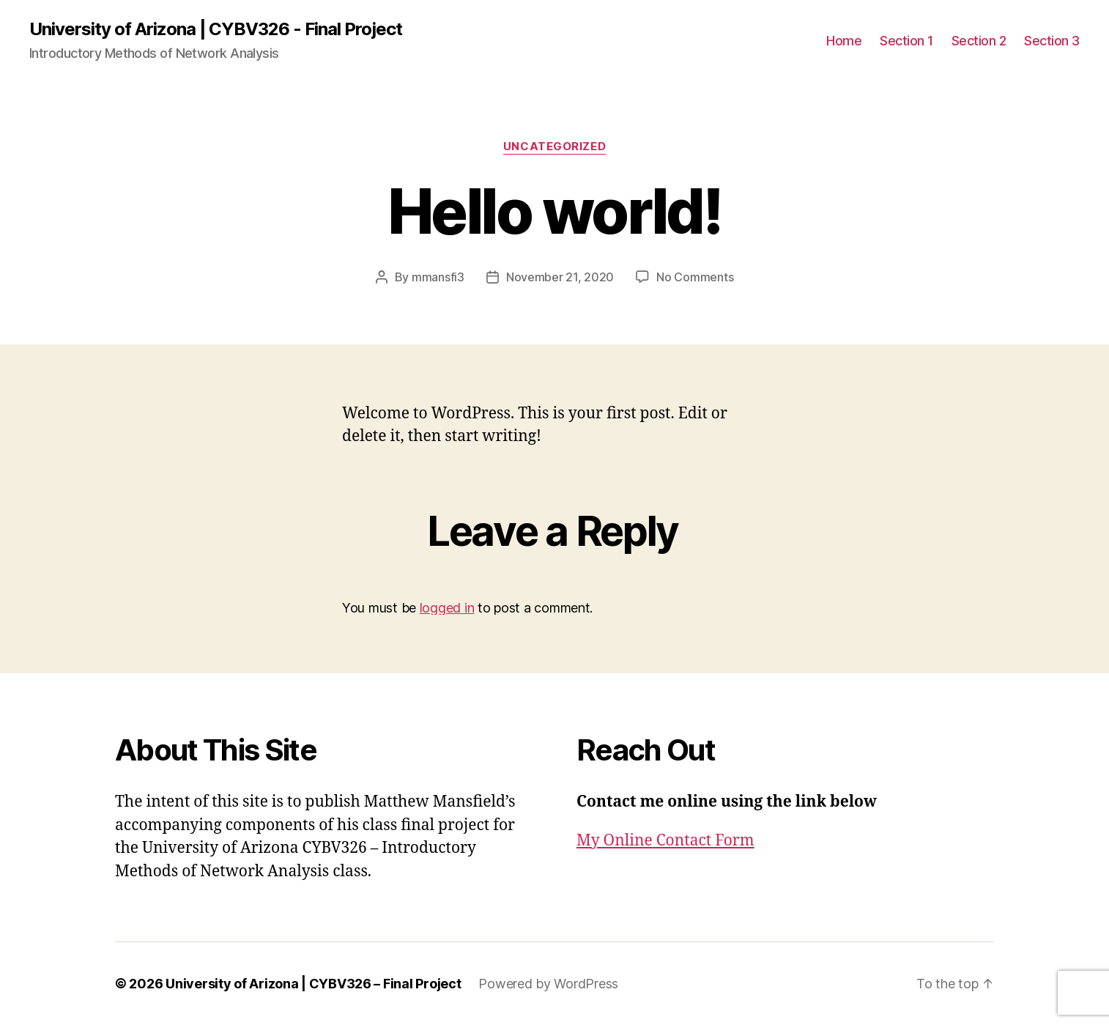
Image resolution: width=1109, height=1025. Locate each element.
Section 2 (979, 40)
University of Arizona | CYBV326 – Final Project (313, 983)
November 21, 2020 (560, 277)
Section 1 (906, 40)
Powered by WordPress (548, 983)
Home (843, 40)
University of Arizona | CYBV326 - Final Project (215, 29)
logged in (447, 607)
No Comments (694, 277)
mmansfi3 (438, 277)
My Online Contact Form (665, 841)
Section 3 (1052, 40)
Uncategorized (554, 146)
